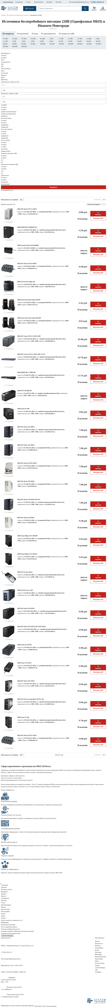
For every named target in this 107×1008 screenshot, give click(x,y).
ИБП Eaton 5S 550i (23, 717)
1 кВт (51, 38)
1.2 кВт (61, 38)
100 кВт (42, 44)
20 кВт (88, 41)
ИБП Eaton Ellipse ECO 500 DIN (27, 536)
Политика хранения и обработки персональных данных (17, 931)
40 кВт (5, 44)
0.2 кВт (5, 38)
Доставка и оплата (6, 889)
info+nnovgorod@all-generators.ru (79, 2)
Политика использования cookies (10, 933)
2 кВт (97, 38)
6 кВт (33, 41)
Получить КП (98, 218)
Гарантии (4, 887)
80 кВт (33, 44)
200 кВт (79, 44)
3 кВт (14, 41)
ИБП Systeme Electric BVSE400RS (28, 245)
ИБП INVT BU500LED (24, 390)
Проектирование (6, 905)
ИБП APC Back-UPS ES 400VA (27, 263)
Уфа (96, 970)
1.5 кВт (79, 38)
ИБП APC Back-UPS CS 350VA (27, 209)
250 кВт (98, 44)
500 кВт (24, 46)
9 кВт (51, 41)
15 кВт (70, 41)
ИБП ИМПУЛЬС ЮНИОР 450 (27, 227)
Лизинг (3, 916)
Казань (97, 950)
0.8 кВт (42, 38)
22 (104, 199)
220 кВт (89, 44)
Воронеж (97, 945)
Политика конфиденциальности (10, 929)
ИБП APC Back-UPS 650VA (26, 608)
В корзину (98, 213)
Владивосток (99, 943)
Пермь (97, 961)
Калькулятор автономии (8, 924)
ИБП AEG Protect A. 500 (25, 590)
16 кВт (79, 41)
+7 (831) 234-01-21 (97, 2)
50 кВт (14, 44)
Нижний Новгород (8, 2)
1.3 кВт (70, 38)
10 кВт (61, 41)
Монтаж (3, 907)
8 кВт (42, 41)
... (101, 199)
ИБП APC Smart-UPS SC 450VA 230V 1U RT (31, 354)
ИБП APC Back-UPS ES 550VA (27, 735)
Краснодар (98, 952)
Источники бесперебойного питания (18, 15)
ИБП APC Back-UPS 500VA (26, 427)
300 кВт (5, 46)
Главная (3, 15)
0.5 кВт (24, 38)
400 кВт (15, 46)
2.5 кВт (5, 41)
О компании (4, 885)
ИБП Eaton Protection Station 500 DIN (29, 318)
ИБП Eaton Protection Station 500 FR (28, 300)
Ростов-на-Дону (100, 963)
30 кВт (98, 41)
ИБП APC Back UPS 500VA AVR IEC (28, 499)
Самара (97, 965)
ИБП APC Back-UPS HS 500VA (27, 463)
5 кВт (23, 41)
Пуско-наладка (5, 909)
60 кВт (24, 44)
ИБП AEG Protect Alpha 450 (26, 281)
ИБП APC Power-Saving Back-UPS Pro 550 (30, 699)
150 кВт (61, 44)
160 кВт (70, 44)
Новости (3, 896)
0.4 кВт (14, 38)
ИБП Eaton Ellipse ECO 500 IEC (27, 554)
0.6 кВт (33, 38)
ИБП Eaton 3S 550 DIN (24, 644)
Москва (97, 941)
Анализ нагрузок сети (11, 920)
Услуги (3, 902)
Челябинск (98, 972)
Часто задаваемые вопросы (9, 927)
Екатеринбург (99, 948)
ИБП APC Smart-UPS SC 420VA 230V (29, 336)
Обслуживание (5, 911)
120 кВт (52, 44)
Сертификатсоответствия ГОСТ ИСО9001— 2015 (8, 980)
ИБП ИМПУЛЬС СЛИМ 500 (26, 372)
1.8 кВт (88, 38)
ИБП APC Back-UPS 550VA (26, 681)
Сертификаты (5, 898)
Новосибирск (99, 959)
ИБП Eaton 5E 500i (23, 408)
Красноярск (98, 954)
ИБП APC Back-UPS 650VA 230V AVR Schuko (31, 626)
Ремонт (3, 913)
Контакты (4, 900)
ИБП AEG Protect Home (25, 572)
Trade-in (3, 918)
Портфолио (4, 891)
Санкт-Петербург (100, 967)
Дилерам (3, 894)
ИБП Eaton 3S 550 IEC (24, 663)
